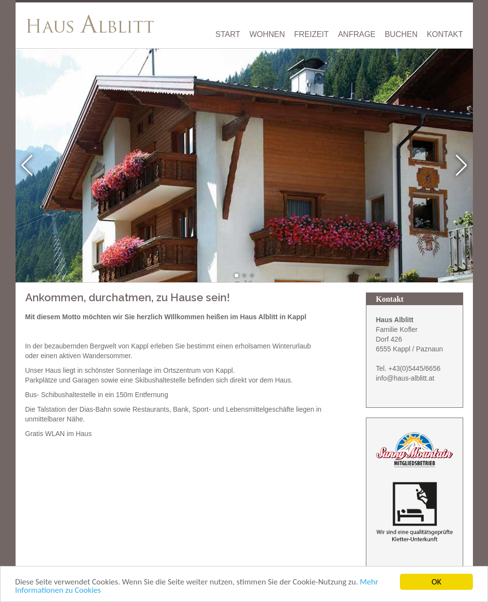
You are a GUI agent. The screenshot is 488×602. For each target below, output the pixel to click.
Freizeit (311, 34)
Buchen (401, 34)
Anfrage (356, 34)
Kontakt (445, 34)
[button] (236, 275)
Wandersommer (106, 356)
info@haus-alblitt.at (405, 378)
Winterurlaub (291, 346)
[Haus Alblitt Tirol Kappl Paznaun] (91, 23)
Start (228, 34)
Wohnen (267, 34)
